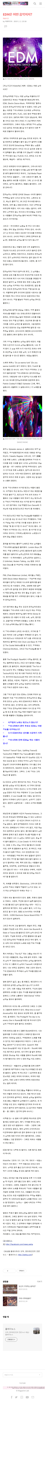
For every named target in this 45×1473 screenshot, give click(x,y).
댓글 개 (6, 1316)
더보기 (39, 1281)
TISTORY (22, 1383)
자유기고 (6, 18)
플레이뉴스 (10, 1329)
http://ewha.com (25, 1254)
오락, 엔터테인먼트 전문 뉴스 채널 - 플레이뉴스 (17, 1333)
